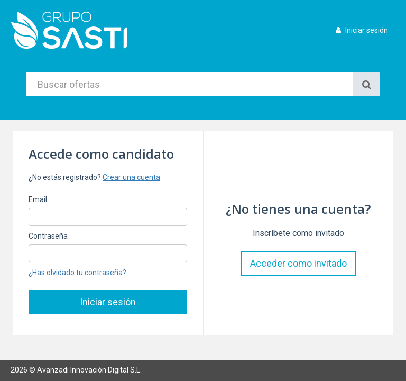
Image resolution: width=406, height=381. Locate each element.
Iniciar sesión (362, 30)
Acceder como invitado (298, 263)
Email (38, 199)
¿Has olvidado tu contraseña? (77, 272)
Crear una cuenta (131, 177)
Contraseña (48, 236)
